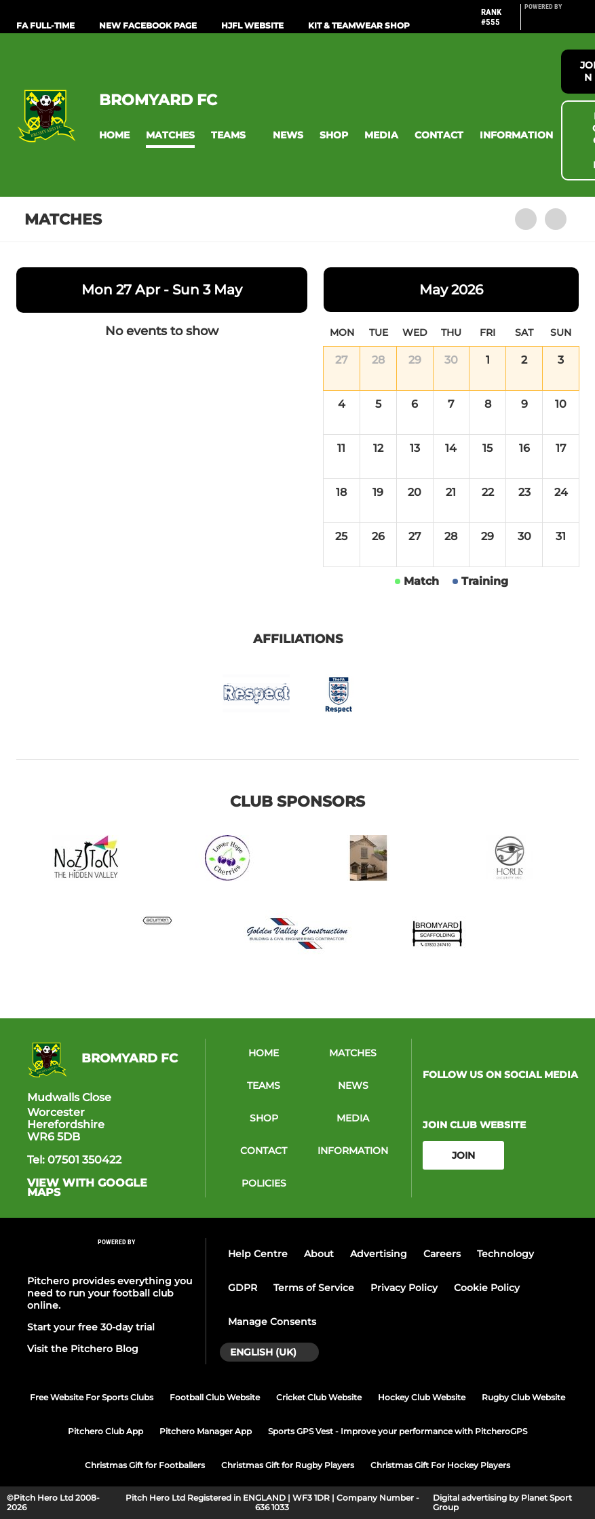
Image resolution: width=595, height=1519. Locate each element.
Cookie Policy (487, 1288)
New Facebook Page (148, 25)
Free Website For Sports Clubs (91, 1397)
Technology (505, 1254)
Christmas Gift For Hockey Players (440, 1465)
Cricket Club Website (319, 1397)
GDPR (242, 1288)
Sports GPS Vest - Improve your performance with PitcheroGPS (397, 1431)
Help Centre (258, 1254)
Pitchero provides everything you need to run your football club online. (109, 1293)
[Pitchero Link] (551, 22)
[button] (114, 135)
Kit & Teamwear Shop (359, 25)
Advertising (378, 1254)
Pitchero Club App (105, 1431)
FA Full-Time (45, 25)
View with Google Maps (87, 1187)
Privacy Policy (404, 1288)
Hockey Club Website (421, 1397)
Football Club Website (215, 1397)
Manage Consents (272, 1321)
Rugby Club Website (523, 1397)
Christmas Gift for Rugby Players (287, 1465)
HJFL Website (252, 25)
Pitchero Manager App (205, 1431)
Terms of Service (313, 1288)
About (319, 1254)
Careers (442, 1254)
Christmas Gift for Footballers (145, 1465)
